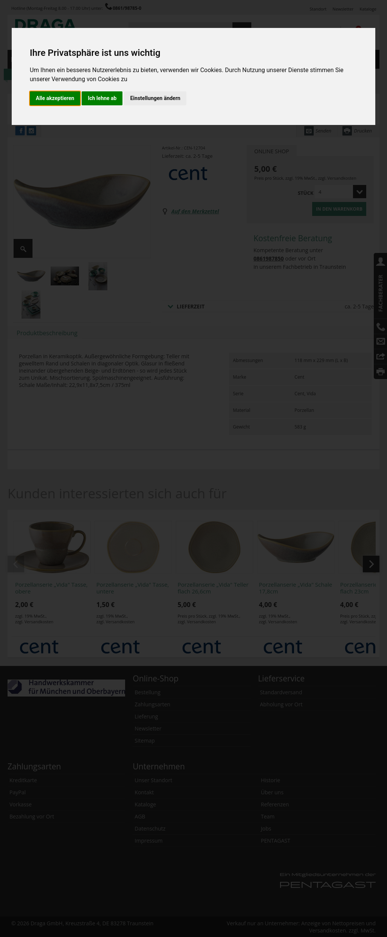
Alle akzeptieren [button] (55, 98)
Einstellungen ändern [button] (155, 98)
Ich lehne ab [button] (102, 98)
